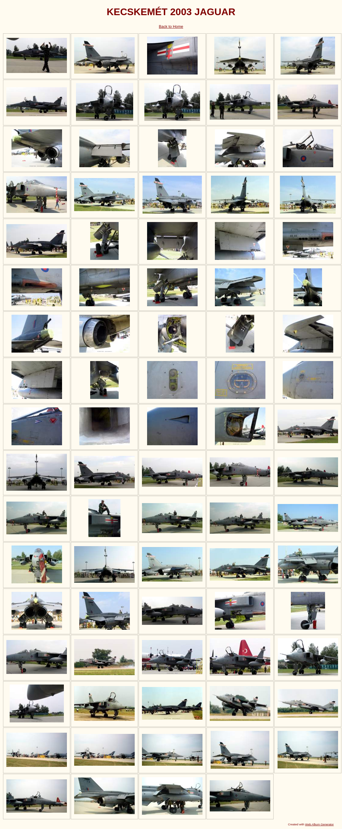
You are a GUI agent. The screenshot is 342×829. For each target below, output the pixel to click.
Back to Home (171, 26)
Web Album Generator (319, 824)
